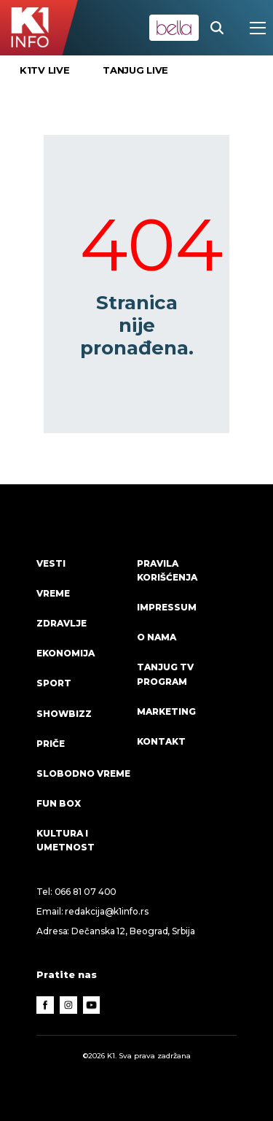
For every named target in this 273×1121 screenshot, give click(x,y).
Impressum (167, 607)
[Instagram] (68, 1005)
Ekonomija (65, 653)
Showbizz (64, 713)
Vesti (51, 563)
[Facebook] (45, 1005)
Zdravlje (61, 623)
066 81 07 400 (86, 891)
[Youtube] (91, 1005)
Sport (53, 683)
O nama (156, 637)
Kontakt (161, 741)
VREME (53, 593)
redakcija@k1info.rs (106, 911)
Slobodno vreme (83, 773)
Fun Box (58, 803)
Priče (50, 743)
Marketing (166, 711)
